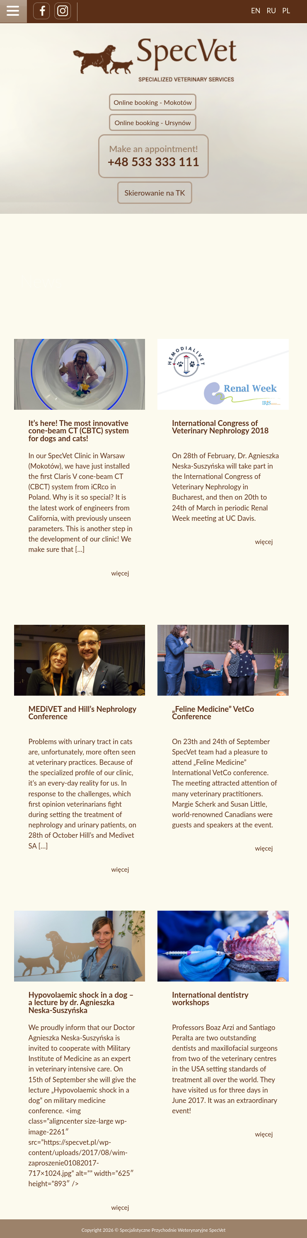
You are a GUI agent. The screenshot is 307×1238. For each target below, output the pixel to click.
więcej (120, 573)
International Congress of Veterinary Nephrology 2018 (220, 426)
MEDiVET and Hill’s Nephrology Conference (82, 712)
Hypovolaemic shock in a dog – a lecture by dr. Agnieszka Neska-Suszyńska (81, 1002)
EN (256, 10)
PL (286, 10)
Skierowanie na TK (155, 192)
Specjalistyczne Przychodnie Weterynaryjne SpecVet (172, 1230)
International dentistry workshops (210, 998)
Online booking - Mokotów (153, 102)
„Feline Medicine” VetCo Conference (213, 712)
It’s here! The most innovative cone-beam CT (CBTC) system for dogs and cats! (79, 430)
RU (271, 10)
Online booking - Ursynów (153, 122)
